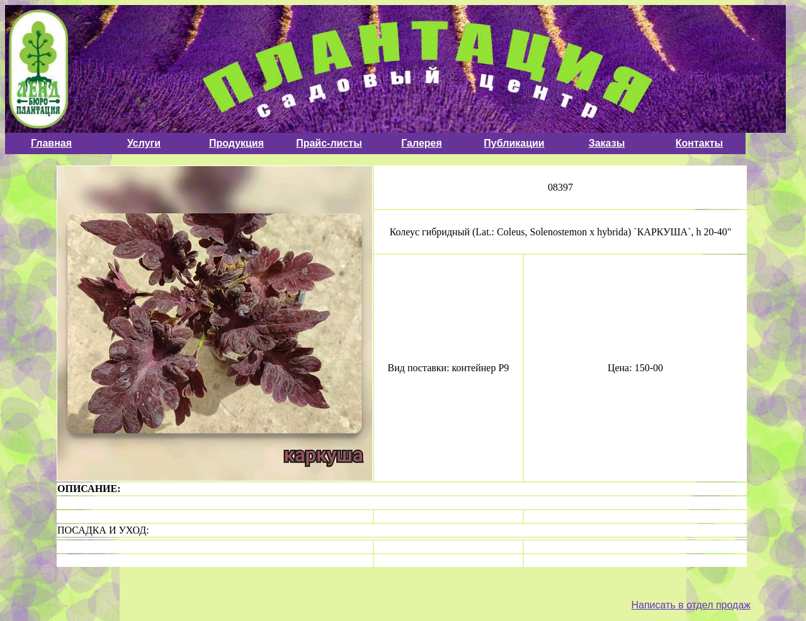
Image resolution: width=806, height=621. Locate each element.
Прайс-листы (329, 143)
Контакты (699, 143)
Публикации (514, 143)
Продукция (236, 143)
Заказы (607, 143)
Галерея (421, 143)
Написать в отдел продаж (691, 605)
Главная (51, 143)
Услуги (144, 143)
